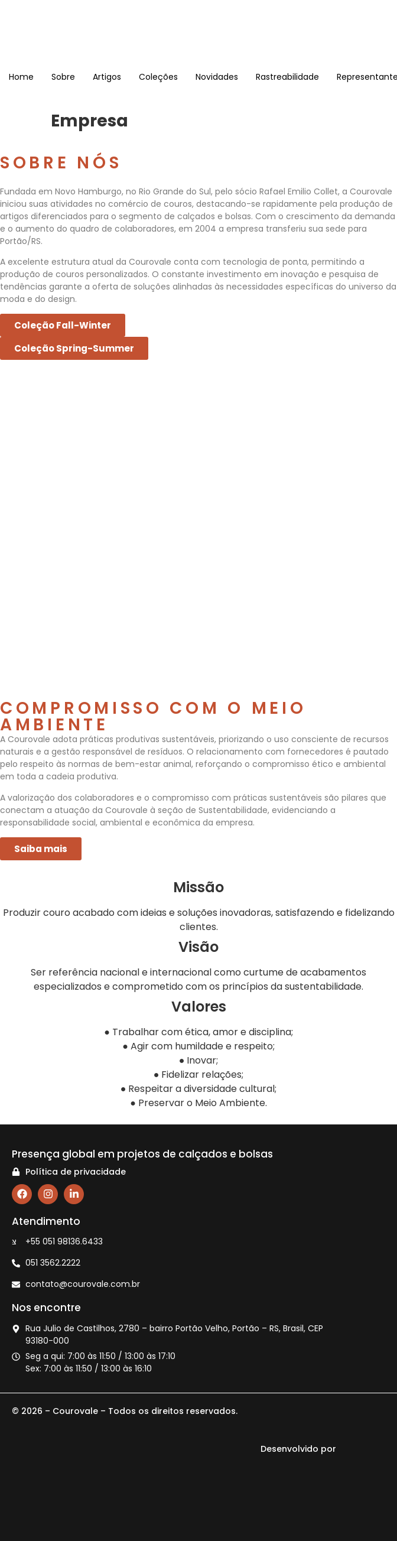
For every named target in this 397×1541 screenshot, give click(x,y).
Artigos (107, 77)
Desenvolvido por (320, 1449)
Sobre (63, 77)
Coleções (158, 77)
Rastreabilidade (287, 77)
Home (21, 77)
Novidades (217, 77)
